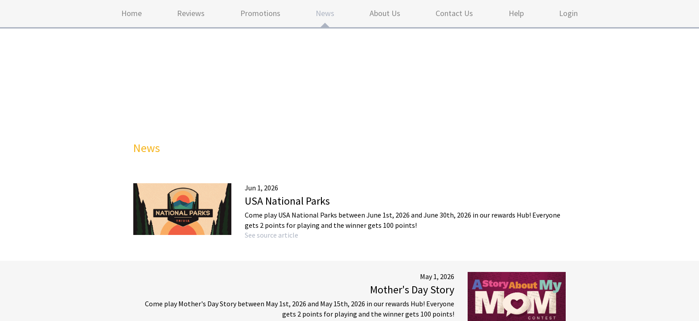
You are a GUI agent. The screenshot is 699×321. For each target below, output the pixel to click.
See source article (271, 234)
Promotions (260, 13)
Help (516, 13)
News (325, 13)
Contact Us (454, 13)
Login (568, 13)
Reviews (191, 13)
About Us (385, 13)
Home (131, 13)
